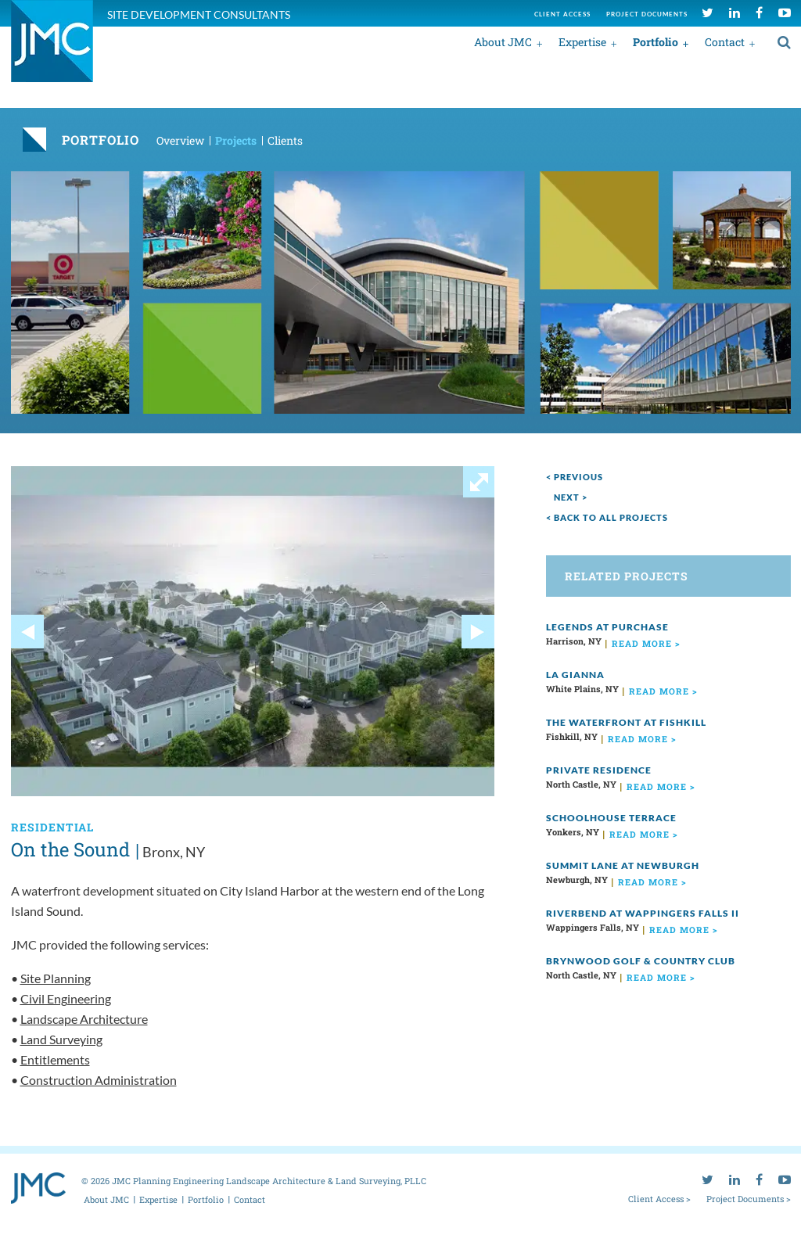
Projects (236, 140)
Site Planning (55, 978)
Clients (285, 140)
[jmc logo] (52, 49)
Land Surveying (61, 1039)
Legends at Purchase (607, 627)
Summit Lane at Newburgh (622, 865)
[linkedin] (734, 12)
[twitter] (707, 12)
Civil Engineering (65, 998)
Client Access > (659, 1198)
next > (570, 497)
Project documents (647, 14)
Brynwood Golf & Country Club (640, 961)
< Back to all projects (607, 517)
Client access (562, 14)
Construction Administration (98, 1079)
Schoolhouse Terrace (611, 818)
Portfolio (655, 41)
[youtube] (784, 12)
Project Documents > (748, 1198)
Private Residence (599, 770)
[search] (784, 41)
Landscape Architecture (84, 1018)
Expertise (582, 41)
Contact (725, 41)
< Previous (574, 477)
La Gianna (575, 674)
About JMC (503, 41)
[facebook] (759, 12)
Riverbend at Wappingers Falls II (642, 913)
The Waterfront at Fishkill (626, 722)
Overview (180, 140)
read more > (646, 643)
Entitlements (55, 1059)
